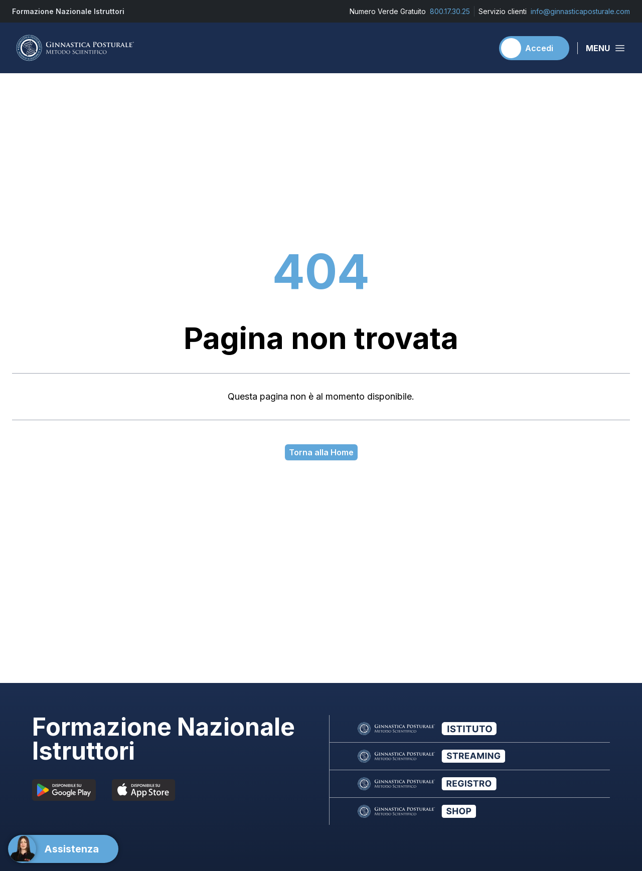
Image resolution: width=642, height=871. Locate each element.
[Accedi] (534, 48)
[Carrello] (481, 48)
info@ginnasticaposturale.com (580, 11)
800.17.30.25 (450, 11)
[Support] (63, 849)
